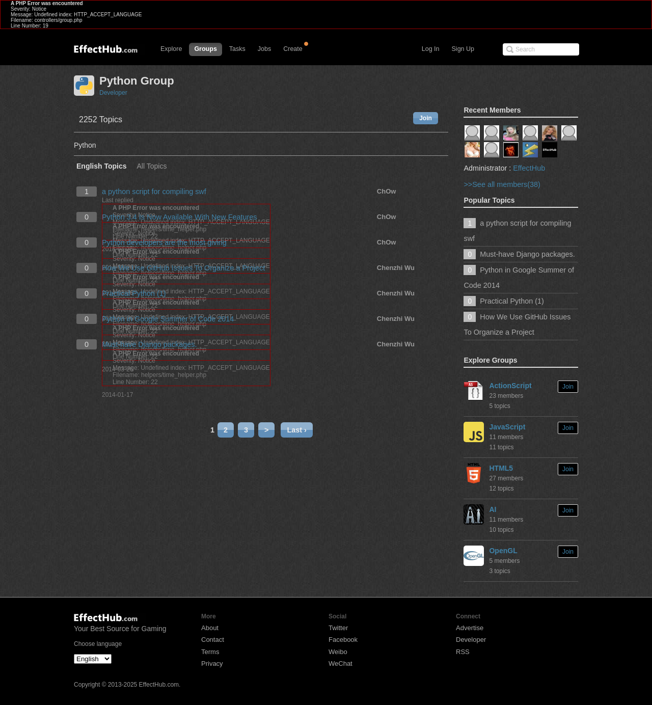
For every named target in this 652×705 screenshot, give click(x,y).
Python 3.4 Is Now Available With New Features (179, 217)
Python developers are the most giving (164, 242)
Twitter (338, 628)
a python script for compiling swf (154, 191)
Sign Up (463, 48)
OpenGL (503, 551)
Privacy (212, 663)
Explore (171, 48)
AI (492, 509)
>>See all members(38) (502, 184)
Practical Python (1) (134, 293)
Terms (210, 652)
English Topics (101, 166)
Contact (212, 639)
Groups (205, 48)
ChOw (386, 191)
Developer (113, 92)
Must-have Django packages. (149, 344)
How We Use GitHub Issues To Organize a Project (183, 268)
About (210, 628)
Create (293, 48)
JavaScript (507, 427)
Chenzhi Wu (396, 268)
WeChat (340, 663)
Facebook (343, 639)
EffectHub (529, 168)
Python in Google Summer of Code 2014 (168, 319)
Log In (431, 48)
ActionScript (510, 386)
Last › (296, 430)
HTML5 (501, 468)
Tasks (237, 48)
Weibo (338, 652)
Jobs (264, 48)
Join (425, 118)
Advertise (469, 628)
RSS (463, 652)
